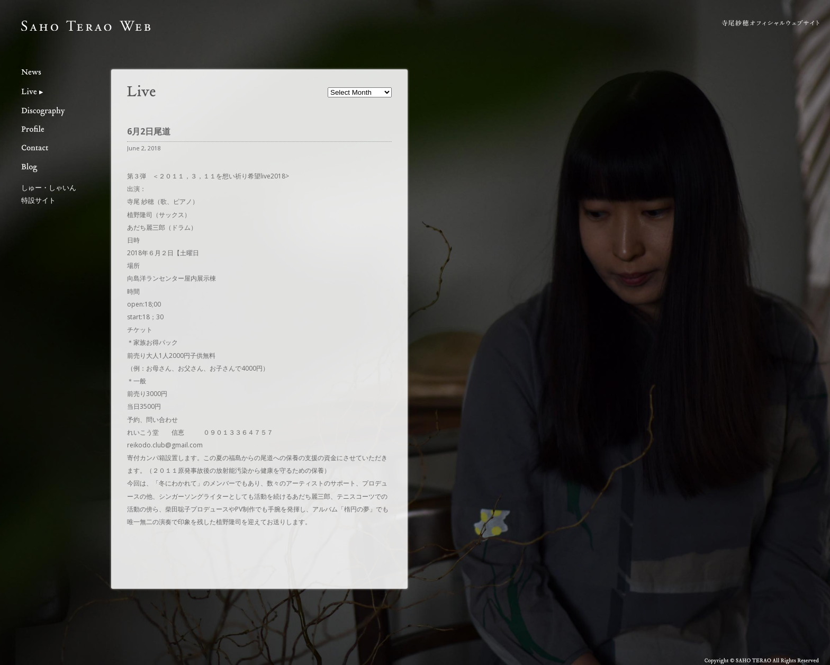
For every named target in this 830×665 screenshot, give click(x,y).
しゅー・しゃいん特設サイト (48, 193)
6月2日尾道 (148, 131)
